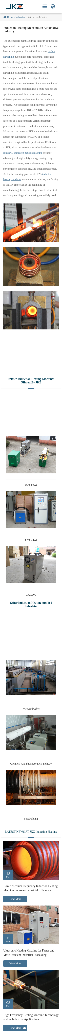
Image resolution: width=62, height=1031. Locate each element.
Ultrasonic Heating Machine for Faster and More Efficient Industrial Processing (28, 952)
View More (15, 899)
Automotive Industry (37, 17)
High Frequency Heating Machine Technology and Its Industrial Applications (31, 1017)
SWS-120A (31, 539)
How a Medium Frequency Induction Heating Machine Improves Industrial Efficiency (30, 888)
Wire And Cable (31, 708)
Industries (20, 17)
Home (10, 17)
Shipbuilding (31, 818)
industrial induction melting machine (22, 152)
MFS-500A (31, 484)
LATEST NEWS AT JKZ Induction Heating (31, 831)
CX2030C (31, 594)
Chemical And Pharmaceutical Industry (31, 763)
